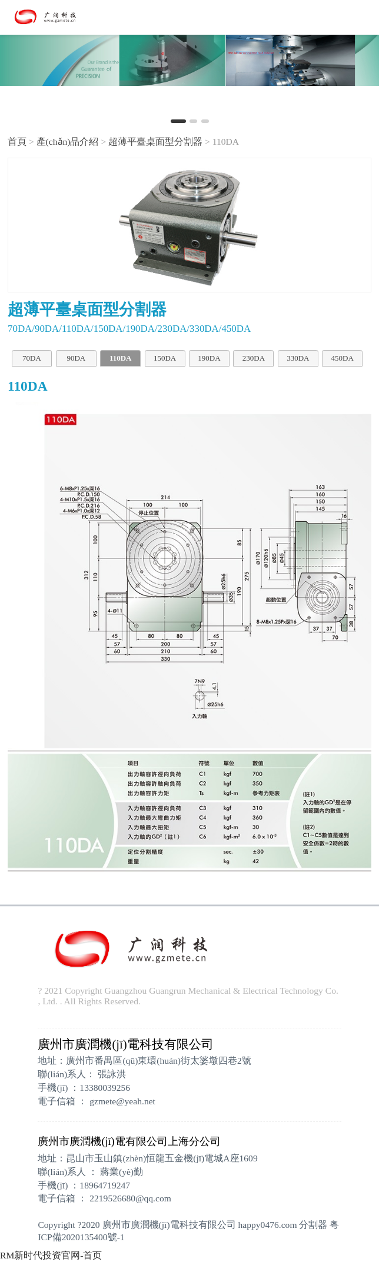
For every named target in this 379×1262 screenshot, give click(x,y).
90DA (76, 358)
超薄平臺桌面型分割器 (155, 141)
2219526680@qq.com (130, 1198)
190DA (209, 358)
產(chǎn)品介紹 (67, 141)
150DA (165, 358)
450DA (342, 358)
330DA (298, 358)
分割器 (313, 1225)
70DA (31, 358)
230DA (253, 358)
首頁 (17, 141)
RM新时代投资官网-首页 (51, 1255)
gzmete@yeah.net (122, 1101)
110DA (120, 358)
